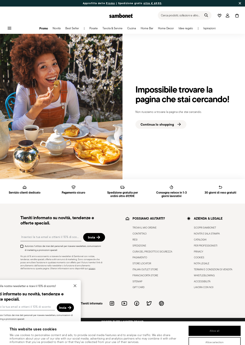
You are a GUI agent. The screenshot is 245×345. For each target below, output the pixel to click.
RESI (135, 239)
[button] (43, 29)
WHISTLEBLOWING (204, 275)
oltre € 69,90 (152, 3)
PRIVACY (198, 251)
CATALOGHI (200, 239)
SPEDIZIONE (139, 245)
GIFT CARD (139, 287)
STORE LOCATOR (142, 263)
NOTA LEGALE (201, 263)
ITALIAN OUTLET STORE (145, 269)
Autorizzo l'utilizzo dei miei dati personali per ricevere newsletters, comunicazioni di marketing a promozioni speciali (63, 248)
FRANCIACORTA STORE (145, 275)
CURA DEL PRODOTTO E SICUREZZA (152, 251)
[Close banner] (240, 3)
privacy (92, 268)
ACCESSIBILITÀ (202, 281)
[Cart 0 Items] (236, 16)
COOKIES (199, 257)
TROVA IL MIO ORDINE (145, 227)
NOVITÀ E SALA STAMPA (207, 233)
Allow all (214, 309)
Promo (110, 3)
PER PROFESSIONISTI (205, 245)
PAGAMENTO (140, 257)
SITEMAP (137, 281)
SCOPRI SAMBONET (205, 227)
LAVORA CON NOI (203, 287)
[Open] (227, 15)
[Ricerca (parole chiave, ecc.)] (185, 15)
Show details (152, 337)
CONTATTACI (140, 233)
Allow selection (215, 321)
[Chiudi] (87, 286)
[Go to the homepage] (121, 15)
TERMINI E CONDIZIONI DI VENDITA (213, 269)
